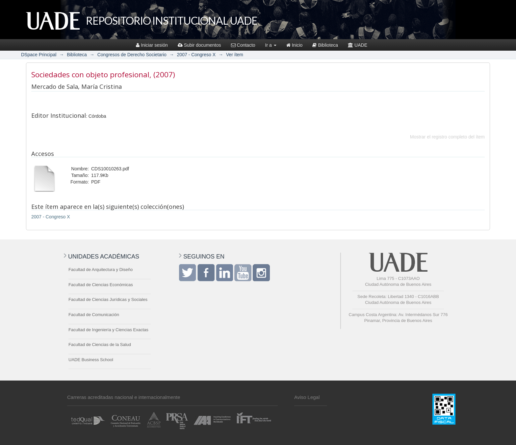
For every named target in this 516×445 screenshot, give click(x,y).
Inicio (294, 45)
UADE (357, 45)
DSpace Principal (38, 54)
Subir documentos (199, 45)
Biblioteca (325, 45)
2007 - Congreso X (196, 54)
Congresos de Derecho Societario (132, 54)
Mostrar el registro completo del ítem (447, 136)
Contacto (243, 45)
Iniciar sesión (152, 45)
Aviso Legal (307, 397)
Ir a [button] (270, 45)
